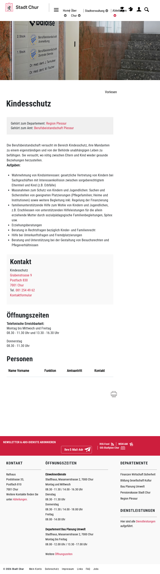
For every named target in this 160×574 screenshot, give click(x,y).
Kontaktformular (21, 295)
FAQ (88, 569)
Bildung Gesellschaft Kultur (135, 480)
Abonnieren (90, 450)
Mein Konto (35, 569)
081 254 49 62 (25, 290)
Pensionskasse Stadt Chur (135, 492)
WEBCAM (125, 444)
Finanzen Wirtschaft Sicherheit (137, 474)
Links (80, 569)
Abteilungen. (20, 499)
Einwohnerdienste (55, 474)
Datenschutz (52, 569)
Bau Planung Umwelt (132, 486)
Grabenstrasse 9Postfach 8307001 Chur (21, 280)
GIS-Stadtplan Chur (112, 448)
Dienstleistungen (145, 521)
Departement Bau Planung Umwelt (65, 529)
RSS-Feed (107, 444)
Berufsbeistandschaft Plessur (54, 128)
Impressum (68, 569)
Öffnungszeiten (63, 554)
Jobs (96, 569)
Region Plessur (56, 123)
